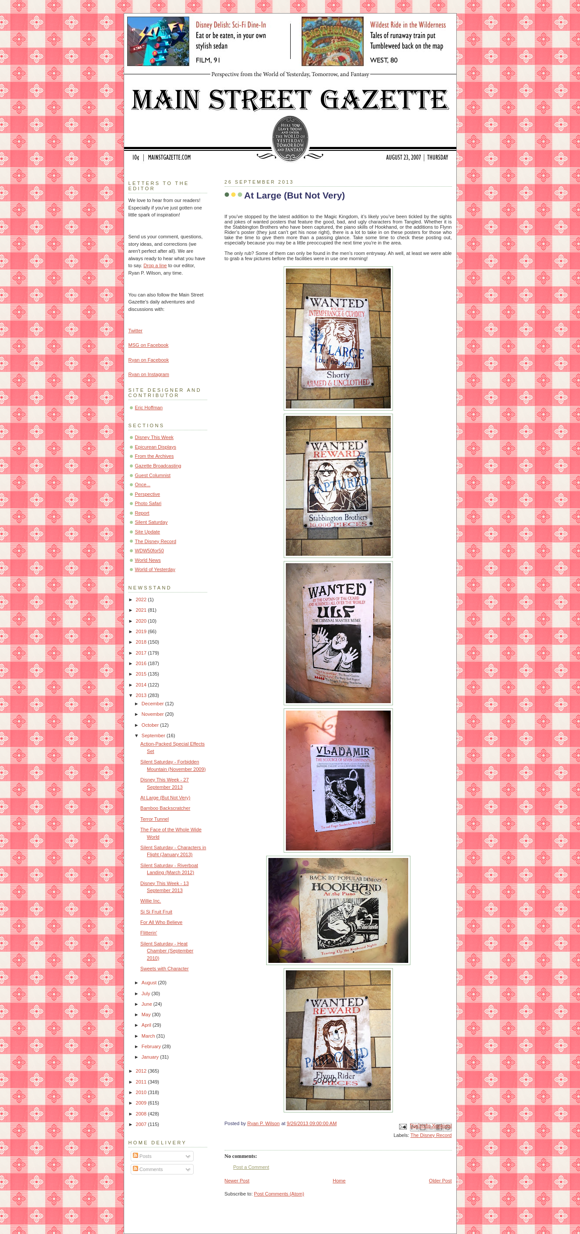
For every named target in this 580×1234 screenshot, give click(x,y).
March (149, 1036)
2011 (142, 1081)
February (152, 1046)
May (147, 1014)
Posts (142, 1156)
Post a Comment (251, 1167)
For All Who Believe (161, 922)
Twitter (136, 330)
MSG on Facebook (149, 345)
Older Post (440, 1180)
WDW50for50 (149, 550)
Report (142, 513)
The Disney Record (431, 1135)
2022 (142, 599)
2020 (142, 621)
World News (148, 560)
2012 (142, 1071)
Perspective (147, 494)
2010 (142, 1092)
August (150, 982)
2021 (142, 610)
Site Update (147, 531)
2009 (142, 1102)
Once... (143, 484)
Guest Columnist (153, 475)
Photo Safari (148, 503)
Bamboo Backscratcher (165, 808)
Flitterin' (148, 932)
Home (339, 1180)
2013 (142, 695)
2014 (142, 684)
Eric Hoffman (149, 407)
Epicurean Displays (156, 447)
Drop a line (155, 265)
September (154, 735)
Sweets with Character (164, 968)
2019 (142, 631)
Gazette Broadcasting (158, 465)
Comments (148, 1169)
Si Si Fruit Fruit (156, 911)
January (151, 1057)
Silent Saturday (151, 522)
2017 (142, 652)
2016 (142, 663)
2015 (142, 673)
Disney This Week (154, 437)
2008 (142, 1113)
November (153, 714)
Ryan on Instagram (149, 374)
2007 (142, 1124)
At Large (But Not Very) (165, 797)
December (153, 703)
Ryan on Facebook (149, 360)
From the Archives (154, 456)
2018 (142, 642)
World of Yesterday (155, 569)
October (151, 725)
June (147, 1004)
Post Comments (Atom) (279, 1193)
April (147, 1025)
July (147, 993)
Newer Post (237, 1180)
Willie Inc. (150, 900)
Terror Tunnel (154, 819)
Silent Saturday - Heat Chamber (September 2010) (166, 951)
